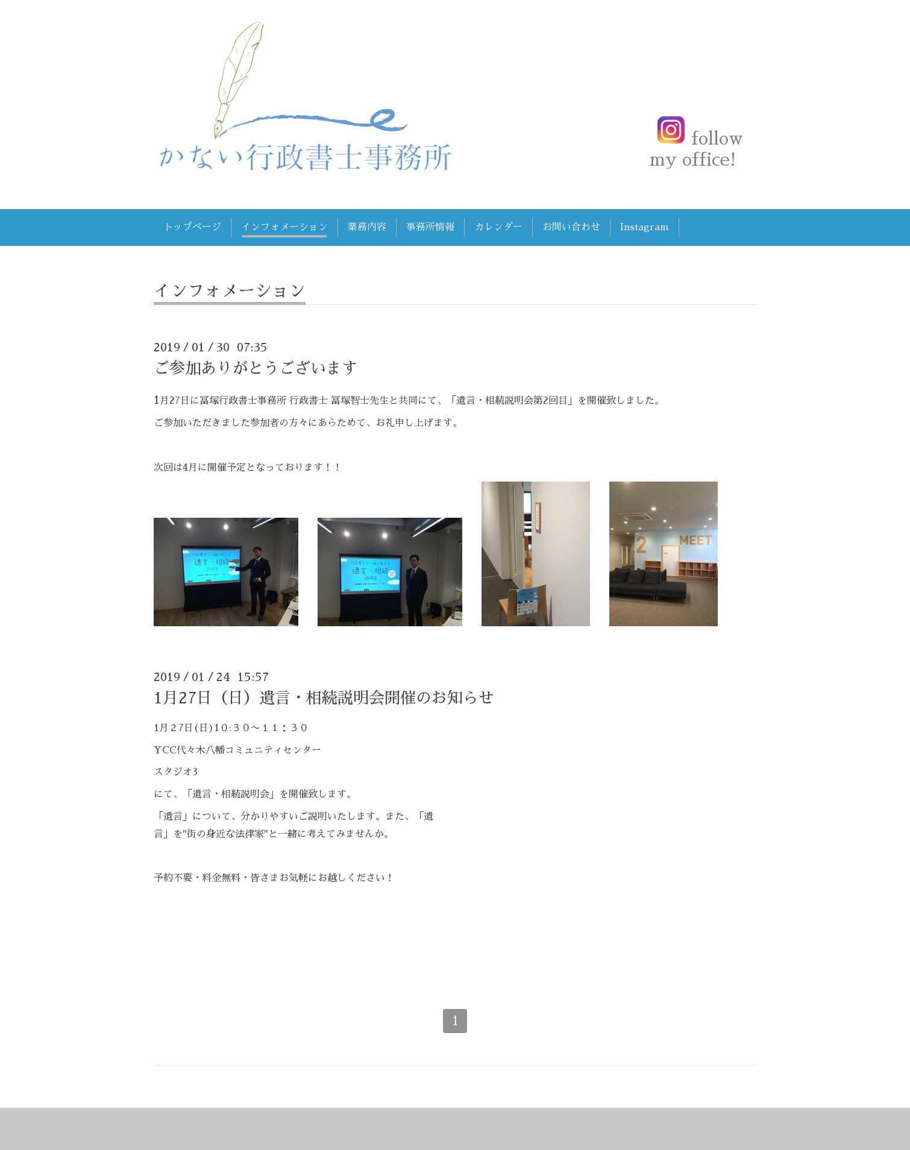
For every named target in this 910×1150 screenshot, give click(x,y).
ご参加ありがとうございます (255, 368)
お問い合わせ (571, 227)
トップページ (192, 227)
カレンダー (498, 227)
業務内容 (367, 227)
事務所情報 (430, 227)
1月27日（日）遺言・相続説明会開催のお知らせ (324, 698)
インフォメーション (284, 227)
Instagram (644, 227)
